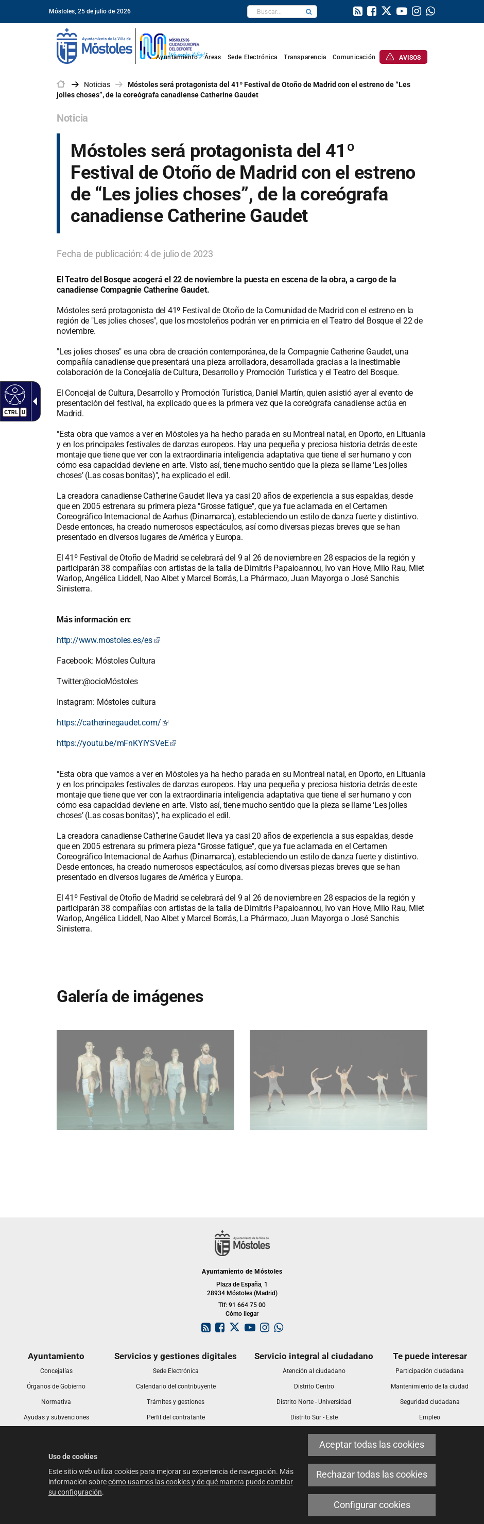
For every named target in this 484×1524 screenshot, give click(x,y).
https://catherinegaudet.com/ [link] (113, 722)
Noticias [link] (97, 84)
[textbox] (274, 11)
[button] (309, 11)
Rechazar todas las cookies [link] (371, 1474)
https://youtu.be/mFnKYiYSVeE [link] (117, 743)
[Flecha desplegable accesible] (33, 401)
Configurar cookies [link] (372, 1505)
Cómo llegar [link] (242, 1313)
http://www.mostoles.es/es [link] (109, 640)
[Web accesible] (14, 394)
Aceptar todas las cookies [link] (371, 1445)
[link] (357, 12)
